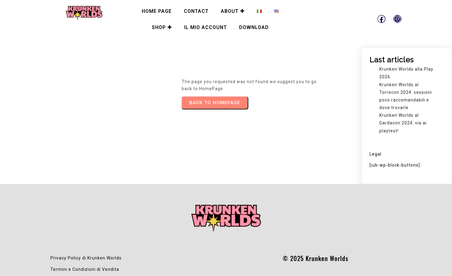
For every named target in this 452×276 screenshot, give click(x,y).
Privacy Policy (65, 258)
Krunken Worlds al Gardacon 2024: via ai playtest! (403, 123)
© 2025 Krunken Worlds (315, 258)
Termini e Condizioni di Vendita (84, 269)
